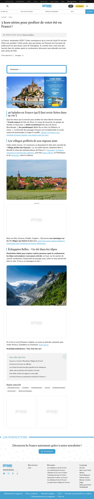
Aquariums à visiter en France (57, 477)
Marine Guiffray (28, 35)
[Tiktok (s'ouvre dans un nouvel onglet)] (17, 473)
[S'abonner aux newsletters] (70, 6)
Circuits (47, 387)
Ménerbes (15, 155)
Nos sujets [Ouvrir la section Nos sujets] (51, 465)
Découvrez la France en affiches (20, 364)
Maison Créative (54, 1)
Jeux (72, 11)
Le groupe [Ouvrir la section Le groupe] (83, 465)
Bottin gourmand (85, 485)
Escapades (25, 387)
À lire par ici (43, 345)
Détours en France (71, 1)
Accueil (3, 17)
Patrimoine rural (36, 387)
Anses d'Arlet (47, 153)
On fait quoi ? (12, 391)
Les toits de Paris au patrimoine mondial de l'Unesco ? (27, 377)
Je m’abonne (79, 6)
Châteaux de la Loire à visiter (57, 473)
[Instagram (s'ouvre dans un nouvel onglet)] (8, 473)
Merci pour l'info (9, 1)
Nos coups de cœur (27, 11)
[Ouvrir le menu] (7, 6)
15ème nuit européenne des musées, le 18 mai (24, 370)
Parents (29, 1)
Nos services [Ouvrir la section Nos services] (32, 465)
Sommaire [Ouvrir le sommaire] (16, 69)
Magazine (90, 11)
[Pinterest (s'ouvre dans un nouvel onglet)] (4, 473)
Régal (62, 1)
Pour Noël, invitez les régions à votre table (23, 373)
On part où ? (4, 11)
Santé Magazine (20, 1)
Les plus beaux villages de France (58, 482)
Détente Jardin (43, 1)
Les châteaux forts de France (57, 480)
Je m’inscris (47, 451)
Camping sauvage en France (56, 475)
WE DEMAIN (82, 1)
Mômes (35, 1)
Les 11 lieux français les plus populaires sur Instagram (27, 367)
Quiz (29, 468)
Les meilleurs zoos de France (57, 468)
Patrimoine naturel (13, 387)
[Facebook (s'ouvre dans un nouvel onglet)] (13, 473)
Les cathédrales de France (56, 470)
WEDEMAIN (83, 487)
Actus (10, 17)
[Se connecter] (87, 6)
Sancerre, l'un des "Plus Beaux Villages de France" (26, 361)
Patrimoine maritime (59, 387)
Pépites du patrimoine (51, 11)
